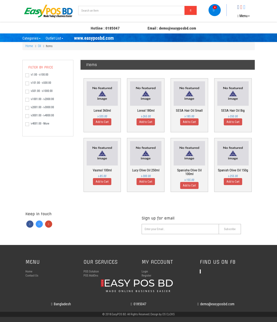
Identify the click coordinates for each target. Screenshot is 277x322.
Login (145, 271)
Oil (39, 46)
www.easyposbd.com (94, 38)
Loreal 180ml (146, 110)
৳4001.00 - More (37, 124)
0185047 (138, 304)
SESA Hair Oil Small (189, 110)
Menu (243, 16)
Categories (31, 38)
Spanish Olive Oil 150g (233, 170)
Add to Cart (102, 122)
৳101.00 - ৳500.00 (38, 83)
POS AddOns (91, 275)
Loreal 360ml (102, 110)
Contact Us (31, 275)
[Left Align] (190, 10)
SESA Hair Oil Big (233, 110)
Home (29, 46)
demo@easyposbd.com (216, 304)
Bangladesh (61, 304)
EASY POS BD (138, 284)
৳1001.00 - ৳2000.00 (39, 99)
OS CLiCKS (168, 314)
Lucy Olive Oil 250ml (145, 170)
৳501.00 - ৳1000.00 (39, 91)
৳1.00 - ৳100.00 (36, 75)
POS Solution (91, 271)
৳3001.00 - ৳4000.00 (39, 116)
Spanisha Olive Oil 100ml (189, 172)
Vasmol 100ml (102, 170)
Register (146, 275)
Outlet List (54, 38)
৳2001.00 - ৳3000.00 (39, 108)
